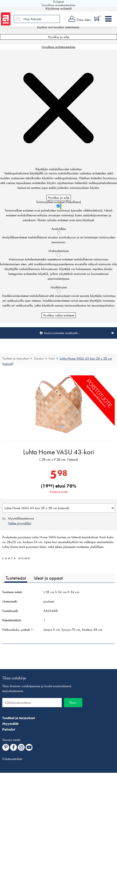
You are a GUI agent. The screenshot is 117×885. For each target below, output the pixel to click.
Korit (52, 358)
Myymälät (10, 723)
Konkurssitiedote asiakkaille (61, 333)
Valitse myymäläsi (19, 523)
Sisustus (39, 358)
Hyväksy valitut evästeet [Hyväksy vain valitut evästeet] (58, 315)
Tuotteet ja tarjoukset (15, 358)
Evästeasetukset (12, 759)
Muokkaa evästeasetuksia (58, 47)
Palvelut (8, 729)
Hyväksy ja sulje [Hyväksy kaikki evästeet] (58, 37)
